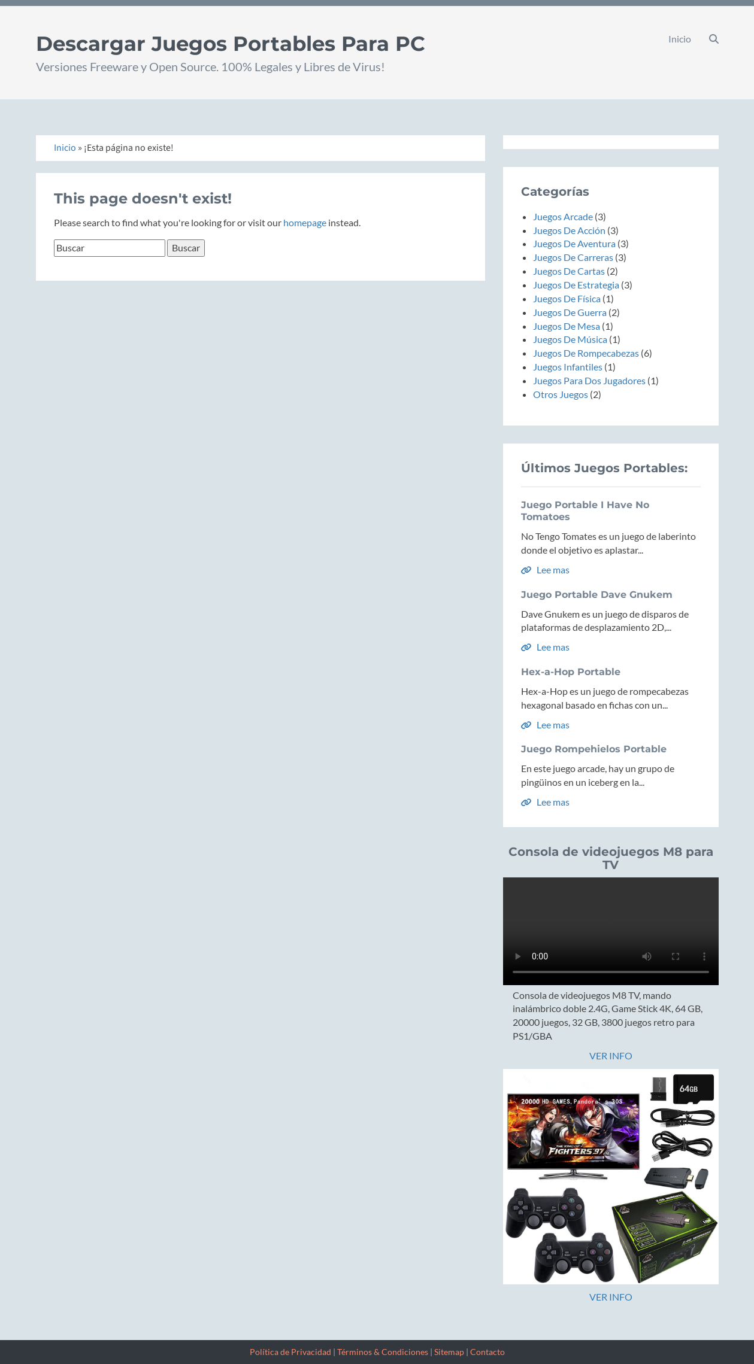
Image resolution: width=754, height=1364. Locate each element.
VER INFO (610, 1055)
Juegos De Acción (569, 230)
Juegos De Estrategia (576, 284)
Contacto (487, 1352)
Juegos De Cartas (569, 271)
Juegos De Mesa (566, 326)
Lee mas (545, 569)
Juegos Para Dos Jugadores (589, 380)
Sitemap (449, 1352)
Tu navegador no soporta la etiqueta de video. (611, 931)
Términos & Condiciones (382, 1352)
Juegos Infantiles (567, 366)
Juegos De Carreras (573, 257)
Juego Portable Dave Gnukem (597, 594)
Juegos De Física (567, 298)
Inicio (679, 38)
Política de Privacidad (290, 1352)
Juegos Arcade (563, 216)
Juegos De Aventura (574, 243)
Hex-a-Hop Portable (570, 672)
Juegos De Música (570, 339)
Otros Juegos (560, 394)
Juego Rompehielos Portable (594, 749)
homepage (304, 222)
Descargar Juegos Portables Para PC (230, 43)
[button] (714, 39)
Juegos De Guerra (570, 312)
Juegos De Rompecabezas (586, 353)
